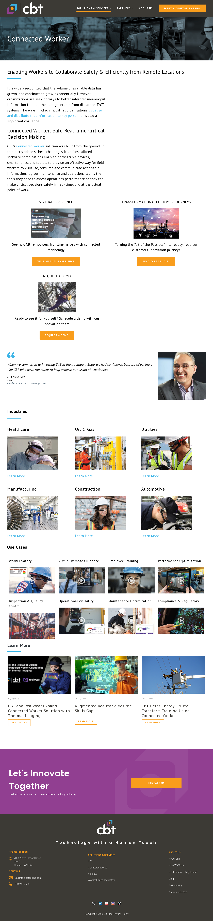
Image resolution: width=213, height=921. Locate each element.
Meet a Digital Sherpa (182, 8)
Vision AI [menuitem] (92, 873)
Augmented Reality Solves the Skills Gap (103, 708)
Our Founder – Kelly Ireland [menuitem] (183, 872)
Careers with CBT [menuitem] (178, 892)
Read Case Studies (156, 261)
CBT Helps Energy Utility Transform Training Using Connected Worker (166, 710)
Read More (19, 722)
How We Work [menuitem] (176, 865)
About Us (146, 8)
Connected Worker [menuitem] (98, 867)
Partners (124, 8)
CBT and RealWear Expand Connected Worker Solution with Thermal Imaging (39, 710)
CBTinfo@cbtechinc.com (28, 878)
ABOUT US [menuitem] (175, 852)
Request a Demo (57, 335)
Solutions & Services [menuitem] (101, 855)
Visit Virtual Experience (56, 261)
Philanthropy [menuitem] (175, 885)
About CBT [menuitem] (174, 858)
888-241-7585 (22, 884)
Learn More (16, 476)
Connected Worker (30, 146)
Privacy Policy (120, 914)
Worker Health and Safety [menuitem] (101, 880)
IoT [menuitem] (90, 861)
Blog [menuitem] (171, 879)
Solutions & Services (92, 8)
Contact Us (156, 783)
